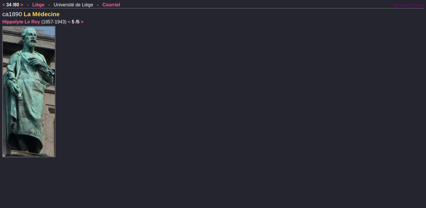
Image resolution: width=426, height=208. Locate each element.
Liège (38, 4)
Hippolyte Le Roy (21, 21)
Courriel (111, 4)
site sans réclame (408, 5)
